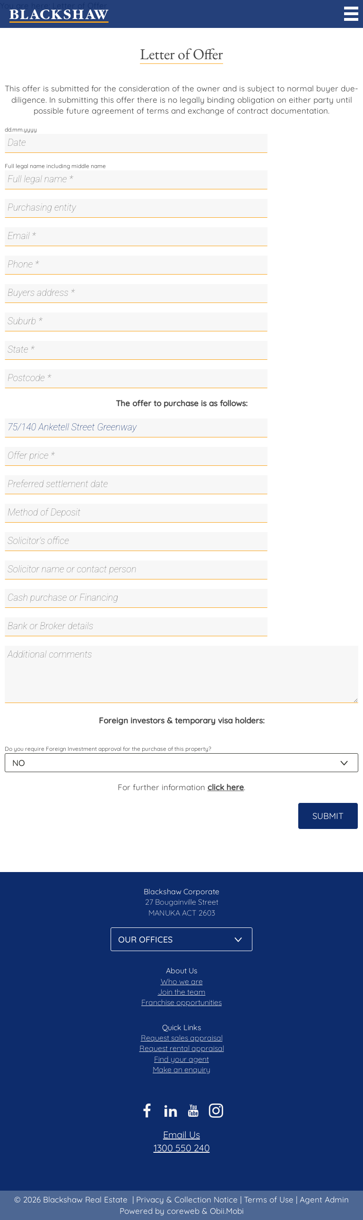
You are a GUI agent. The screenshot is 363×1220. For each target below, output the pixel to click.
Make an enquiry (181, 1069)
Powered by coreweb (159, 1211)
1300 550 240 (182, 1148)
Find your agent (181, 1059)
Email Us (181, 1134)
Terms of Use (269, 1199)
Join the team (182, 992)
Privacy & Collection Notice (187, 1199)
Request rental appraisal (181, 1048)
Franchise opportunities (181, 1002)
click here (225, 787)
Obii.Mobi (227, 1211)
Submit (328, 815)
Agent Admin (324, 1199)
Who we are (182, 981)
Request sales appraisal (182, 1037)
